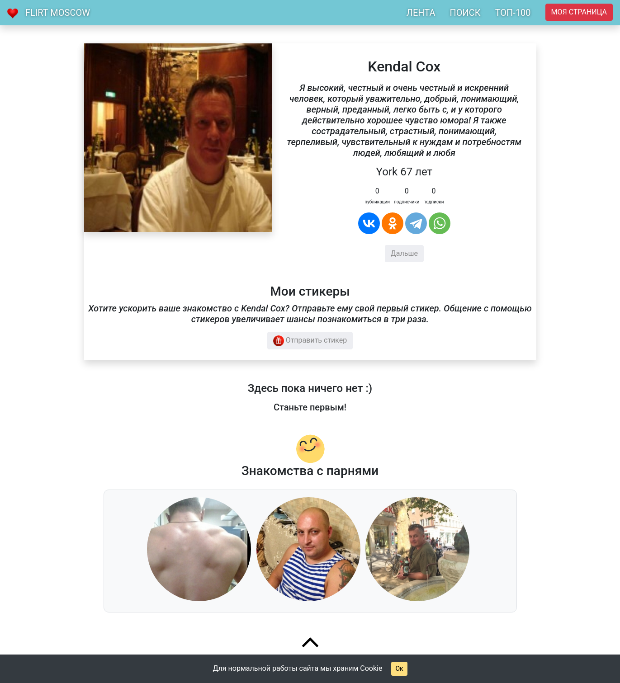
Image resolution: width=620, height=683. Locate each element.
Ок (399, 668)
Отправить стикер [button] (310, 340)
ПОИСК (465, 12)
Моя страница (579, 12)
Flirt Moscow (57, 12)
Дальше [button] (404, 253)
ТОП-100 (513, 12)
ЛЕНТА (421, 12)
